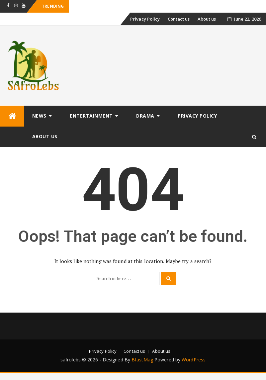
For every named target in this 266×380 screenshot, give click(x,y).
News (39, 116)
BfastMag (142, 359)
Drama (145, 116)
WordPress (194, 359)
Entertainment (91, 116)
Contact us (179, 19)
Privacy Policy (145, 19)
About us (207, 19)
